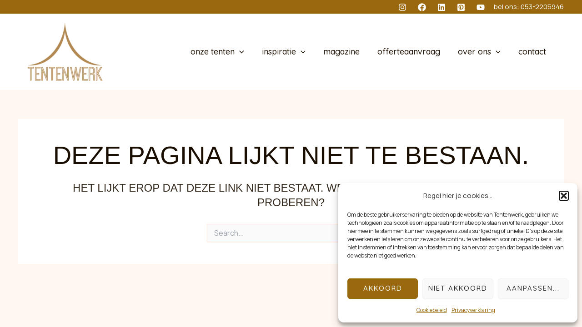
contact (533, 52)
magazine (346, 52)
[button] (563, 195)
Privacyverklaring (473, 310)
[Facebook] (422, 7)
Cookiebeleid (431, 310)
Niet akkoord (457, 288)
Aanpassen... (533, 288)
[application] (247, 52)
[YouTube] (481, 7)
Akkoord (382, 288)
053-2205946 (542, 6)
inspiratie (289, 52)
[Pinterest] (461, 7)
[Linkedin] (441, 7)
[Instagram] (402, 7)
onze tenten (225, 52)
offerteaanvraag (412, 52)
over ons (481, 52)
